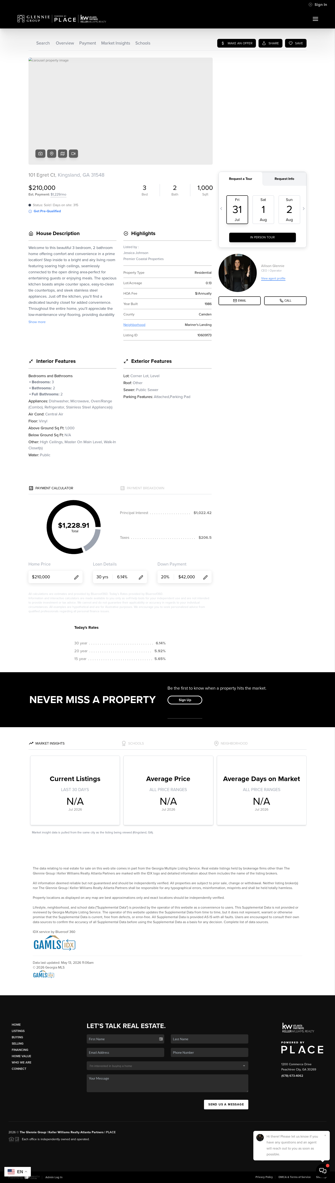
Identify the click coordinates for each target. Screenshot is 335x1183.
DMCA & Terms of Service (295, 1177)
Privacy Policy (264, 1177)
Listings (18, 1031)
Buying (17, 1037)
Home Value (21, 1056)
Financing (20, 1050)
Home (16, 1025)
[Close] (325, 1135)
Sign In (317, 4)
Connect (19, 1069)
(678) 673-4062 (292, 1076)
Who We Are (21, 1062)
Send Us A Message (226, 1104)
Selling (17, 1043)
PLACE (111, 1132)
